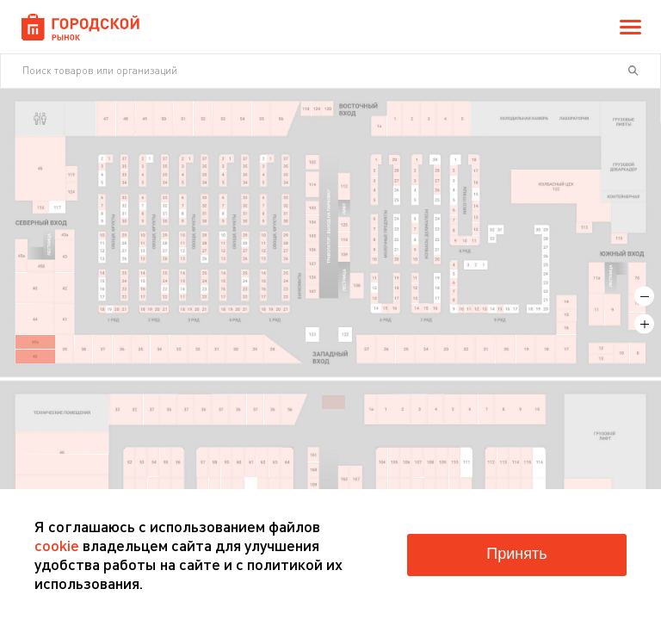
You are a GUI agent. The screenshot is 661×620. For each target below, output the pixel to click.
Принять (516, 553)
